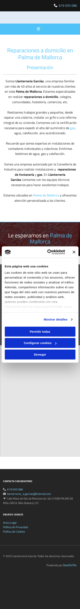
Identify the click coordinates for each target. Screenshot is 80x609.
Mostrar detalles (56, 319)
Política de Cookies (14, 536)
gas (72, 127)
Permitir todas (40, 331)
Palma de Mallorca (46, 195)
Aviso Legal (9, 527)
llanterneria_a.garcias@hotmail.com (29, 498)
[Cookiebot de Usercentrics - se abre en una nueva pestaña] (48, 252)
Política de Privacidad (15, 532)
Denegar (40, 354)
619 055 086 (68, 5)
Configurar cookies (40, 343)
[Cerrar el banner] (73, 252)
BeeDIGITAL (70, 570)
